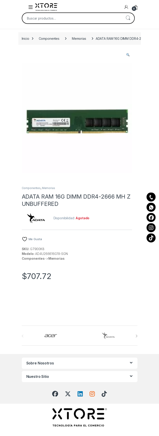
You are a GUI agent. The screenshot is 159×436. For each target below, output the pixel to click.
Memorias (79, 38)
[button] (128, 54)
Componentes (49, 38)
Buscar (128, 18)
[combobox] (72, 18)
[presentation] (136, 336)
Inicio (25, 38)
